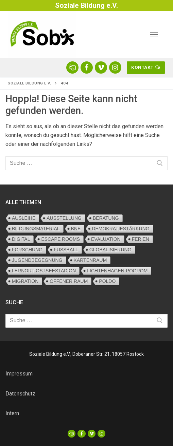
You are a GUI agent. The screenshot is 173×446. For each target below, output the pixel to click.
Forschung (27, 249)
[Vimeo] (92, 434)
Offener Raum (69, 281)
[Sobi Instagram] (115, 67)
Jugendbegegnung (37, 260)
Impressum (19, 373)
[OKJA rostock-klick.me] (72, 67)
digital (21, 239)
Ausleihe (23, 218)
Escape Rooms (60, 239)
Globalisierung (110, 249)
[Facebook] (81, 434)
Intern (12, 413)
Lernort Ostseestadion (44, 270)
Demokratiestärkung (120, 228)
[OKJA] (71, 434)
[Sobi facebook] (87, 67)
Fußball (66, 249)
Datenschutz (20, 393)
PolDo (107, 281)
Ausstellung (64, 218)
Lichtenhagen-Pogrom (117, 270)
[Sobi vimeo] (101, 67)
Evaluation (106, 239)
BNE (76, 228)
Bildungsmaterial (36, 228)
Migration (25, 281)
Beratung (106, 218)
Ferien (140, 239)
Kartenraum (90, 260)
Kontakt (145, 67)
